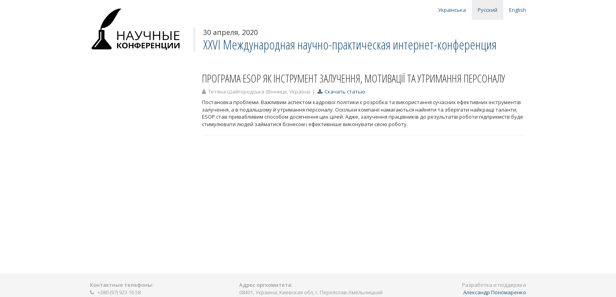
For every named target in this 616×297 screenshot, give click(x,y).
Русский (487, 9)
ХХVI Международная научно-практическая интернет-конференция (350, 44)
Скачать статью (341, 91)
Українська (452, 9)
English (517, 9)
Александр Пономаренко (494, 292)
